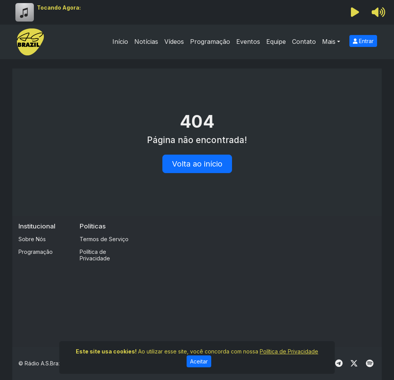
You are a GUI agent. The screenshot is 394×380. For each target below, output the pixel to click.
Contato (304, 41)
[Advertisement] (267, 276)
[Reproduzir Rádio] (355, 12)
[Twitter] (354, 363)
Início (120, 41)
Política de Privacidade (95, 255)
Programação (210, 41)
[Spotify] (369, 363)
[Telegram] (338, 363)
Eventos (248, 41)
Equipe (276, 41)
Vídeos (174, 41)
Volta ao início (197, 163)
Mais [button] (329, 41)
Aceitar (199, 361)
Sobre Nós (32, 239)
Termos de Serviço (104, 239)
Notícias (146, 41)
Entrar (363, 41)
